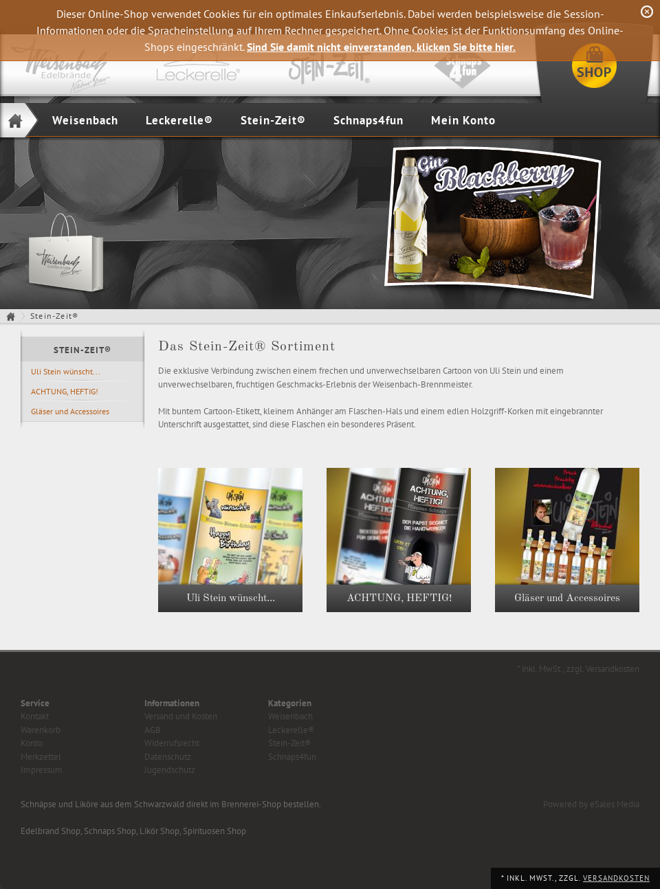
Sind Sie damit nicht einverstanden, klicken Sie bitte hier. (381, 47)
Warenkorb (40, 730)
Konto (32, 743)
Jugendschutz (169, 770)
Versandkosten (616, 878)
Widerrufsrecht (171, 743)
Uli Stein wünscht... (65, 371)
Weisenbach (85, 120)
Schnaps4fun (368, 120)
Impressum (42, 770)
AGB (152, 730)
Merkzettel (41, 757)
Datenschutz (167, 757)
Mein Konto (463, 120)
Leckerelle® (179, 120)
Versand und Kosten (180, 716)
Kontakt (35, 716)
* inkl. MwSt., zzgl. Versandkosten (578, 669)
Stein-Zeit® (273, 120)
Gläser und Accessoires (70, 411)
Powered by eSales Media (591, 804)
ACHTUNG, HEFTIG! (64, 391)
